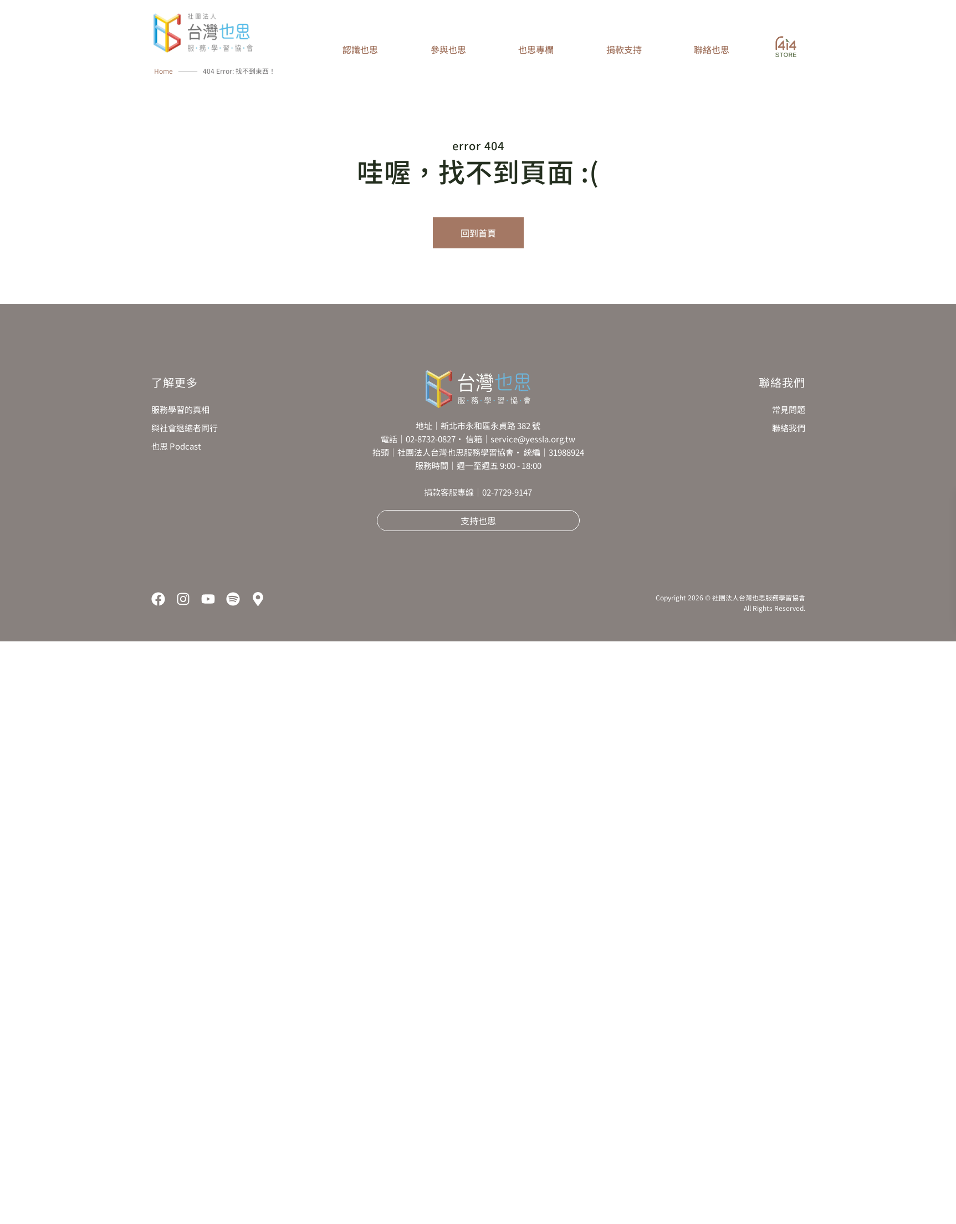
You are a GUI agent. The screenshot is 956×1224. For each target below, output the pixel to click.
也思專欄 (536, 49)
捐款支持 (624, 49)
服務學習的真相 (180, 409)
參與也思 (448, 49)
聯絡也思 (711, 49)
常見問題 (788, 409)
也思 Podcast (176, 446)
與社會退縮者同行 (184, 428)
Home (163, 70)
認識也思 (360, 49)
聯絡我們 (788, 428)
